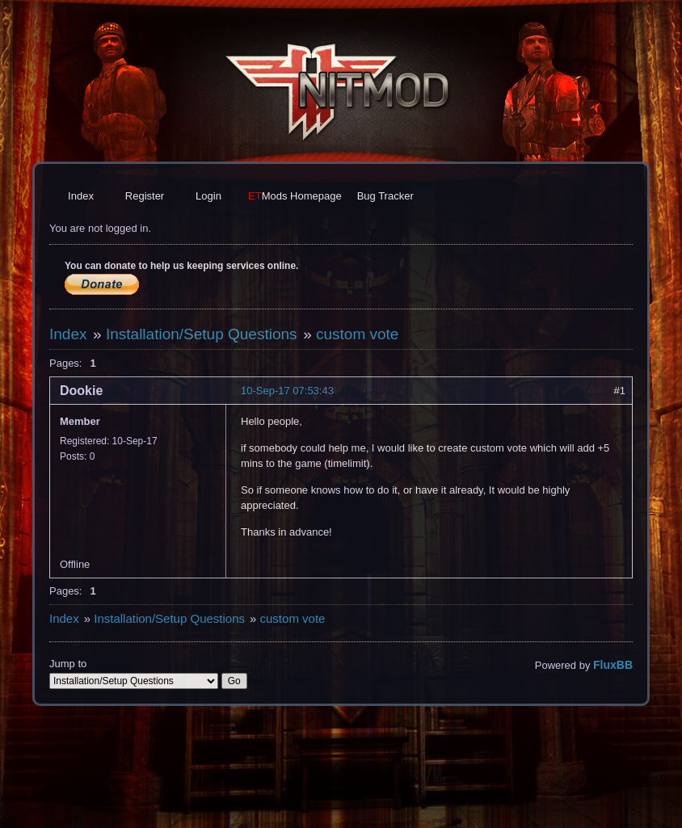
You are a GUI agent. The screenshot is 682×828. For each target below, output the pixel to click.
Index (81, 196)
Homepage (295, 196)
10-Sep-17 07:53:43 (287, 391)
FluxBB (613, 664)
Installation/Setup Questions (201, 334)
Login (208, 196)
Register (144, 196)
